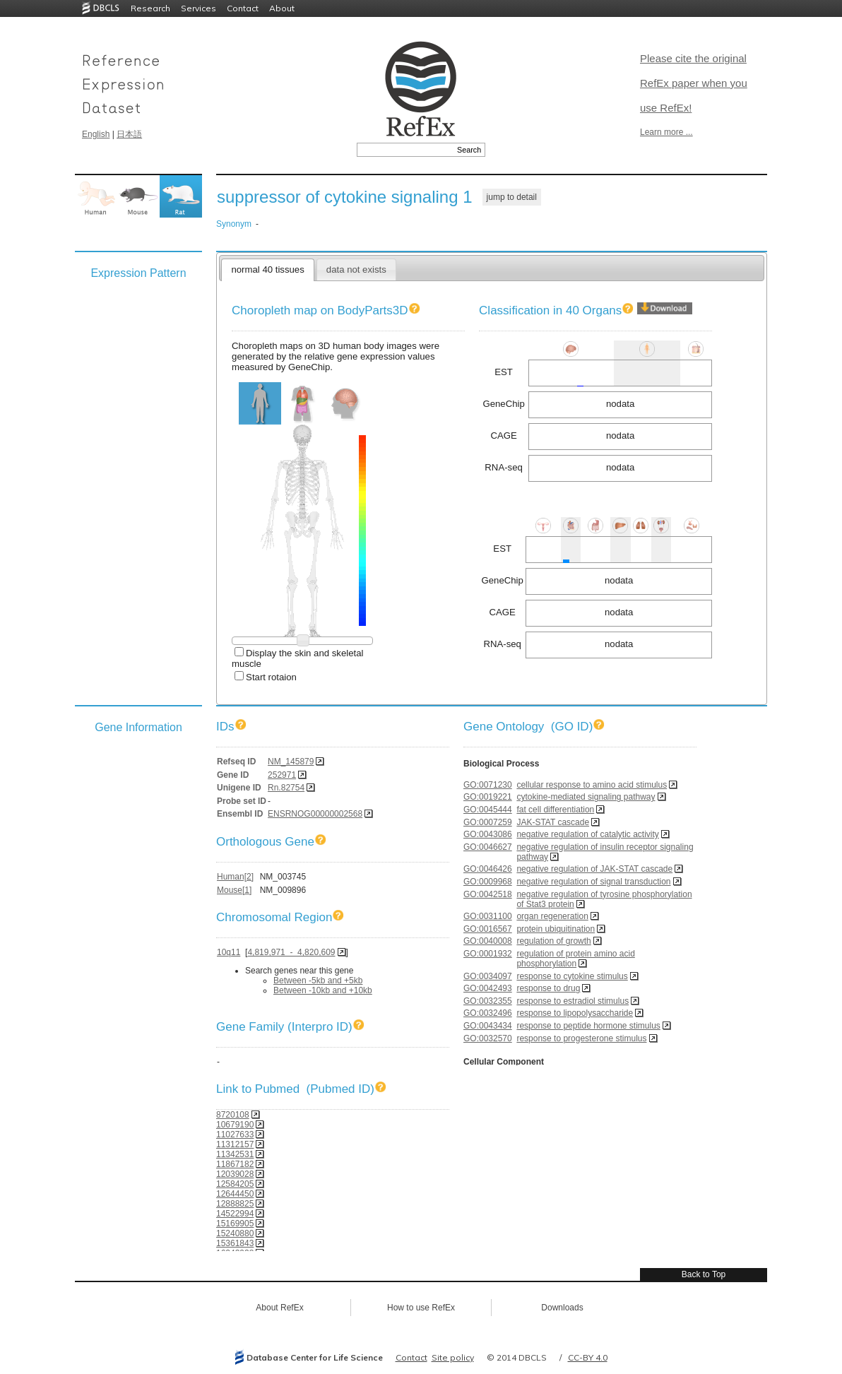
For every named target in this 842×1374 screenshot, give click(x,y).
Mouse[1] (234, 890)
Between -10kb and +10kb (322, 990)
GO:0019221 (487, 797)
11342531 (235, 1154)
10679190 (235, 1125)
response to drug (548, 988)
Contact (243, 8)
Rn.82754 (286, 788)
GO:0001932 (487, 954)
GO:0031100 (487, 916)
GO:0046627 (487, 847)
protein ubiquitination (555, 929)
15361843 (235, 1243)
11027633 (235, 1134)
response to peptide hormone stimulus (588, 1026)
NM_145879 (291, 761)
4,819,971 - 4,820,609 (291, 952)
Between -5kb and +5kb (317, 980)
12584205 (235, 1184)
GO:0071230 (487, 785)
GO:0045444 (487, 810)
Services (198, 8)
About (282, 8)
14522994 (235, 1214)
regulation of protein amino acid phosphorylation (575, 959)
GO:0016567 (487, 929)
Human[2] (235, 877)
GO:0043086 (487, 834)
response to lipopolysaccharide (574, 1013)
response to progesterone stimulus (581, 1038)
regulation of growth (553, 941)
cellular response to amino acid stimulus (591, 785)
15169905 (235, 1223)
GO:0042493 (487, 988)
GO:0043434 (487, 1026)
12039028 (235, 1174)
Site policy (453, 1357)
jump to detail (512, 197)
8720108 (232, 1115)
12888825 (235, 1204)
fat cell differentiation (555, 810)
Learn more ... (666, 132)
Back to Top (703, 1274)
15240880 (235, 1233)
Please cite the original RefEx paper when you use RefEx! (693, 83)
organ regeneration (552, 916)
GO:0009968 (487, 882)
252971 (282, 775)
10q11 (228, 952)
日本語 (129, 134)
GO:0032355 (487, 1001)
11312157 (235, 1144)
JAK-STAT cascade (552, 822)
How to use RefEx (421, 1308)
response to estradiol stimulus (572, 1001)
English (95, 134)
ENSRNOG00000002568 (315, 814)
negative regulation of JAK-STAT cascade (594, 869)
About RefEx (279, 1308)
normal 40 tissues (267, 269)
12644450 (235, 1194)
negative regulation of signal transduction (593, 882)
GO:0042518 (487, 894)
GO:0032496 (487, 1013)
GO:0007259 (487, 822)
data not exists (356, 269)
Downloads (562, 1308)
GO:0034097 (487, 976)
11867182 (235, 1164)
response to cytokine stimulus (571, 976)
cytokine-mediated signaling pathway (585, 797)
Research (150, 8)
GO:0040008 (487, 941)
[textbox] (405, 149)
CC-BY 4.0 (587, 1357)
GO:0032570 (487, 1038)
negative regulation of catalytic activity (587, 834)
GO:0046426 (487, 869)
